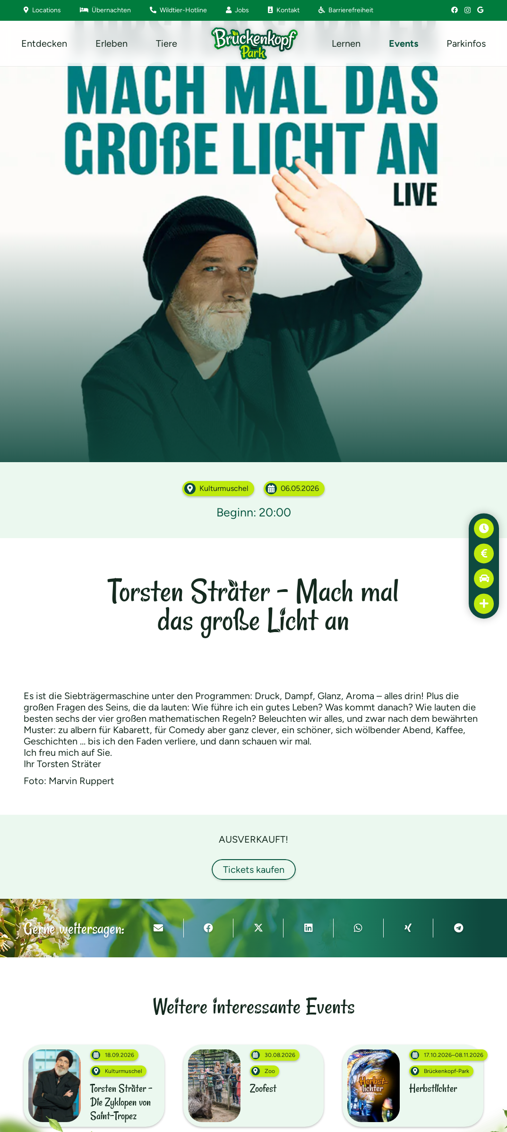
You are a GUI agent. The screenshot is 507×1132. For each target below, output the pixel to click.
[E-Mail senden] (159, 928)
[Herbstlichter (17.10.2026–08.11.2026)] (413, 1086)
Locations (42, 10)
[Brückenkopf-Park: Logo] (254, 43)
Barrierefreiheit (345, 10)
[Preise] (484, 553)
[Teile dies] (209, 928)
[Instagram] (467, 10)
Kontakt (284, 10)
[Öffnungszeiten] (484, 528)
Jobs (237, 10)
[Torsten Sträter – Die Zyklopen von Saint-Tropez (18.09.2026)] (94, 1086)
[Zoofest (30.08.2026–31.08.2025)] (253, 1086)
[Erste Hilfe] (484, 603)
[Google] (480, 10)
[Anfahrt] (484, 578)
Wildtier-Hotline (178, 10)
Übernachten (105, 10)
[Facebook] (454, 10)
